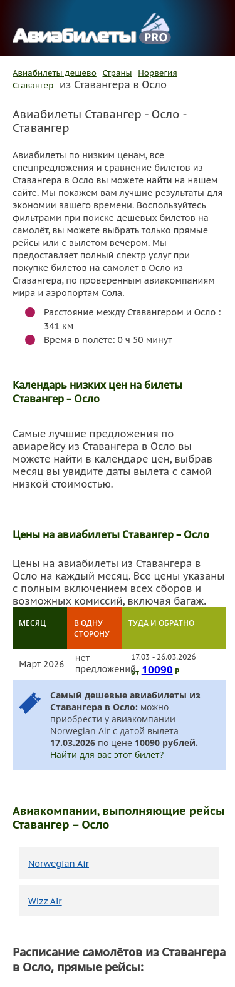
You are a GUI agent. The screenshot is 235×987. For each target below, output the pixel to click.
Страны (117, 73)
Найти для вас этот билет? (107, 754)
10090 (157, 669)
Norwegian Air (58, 863)
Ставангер (33, 85)
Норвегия (157, 73)
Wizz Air (45, 901)
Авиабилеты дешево (55, 73)
